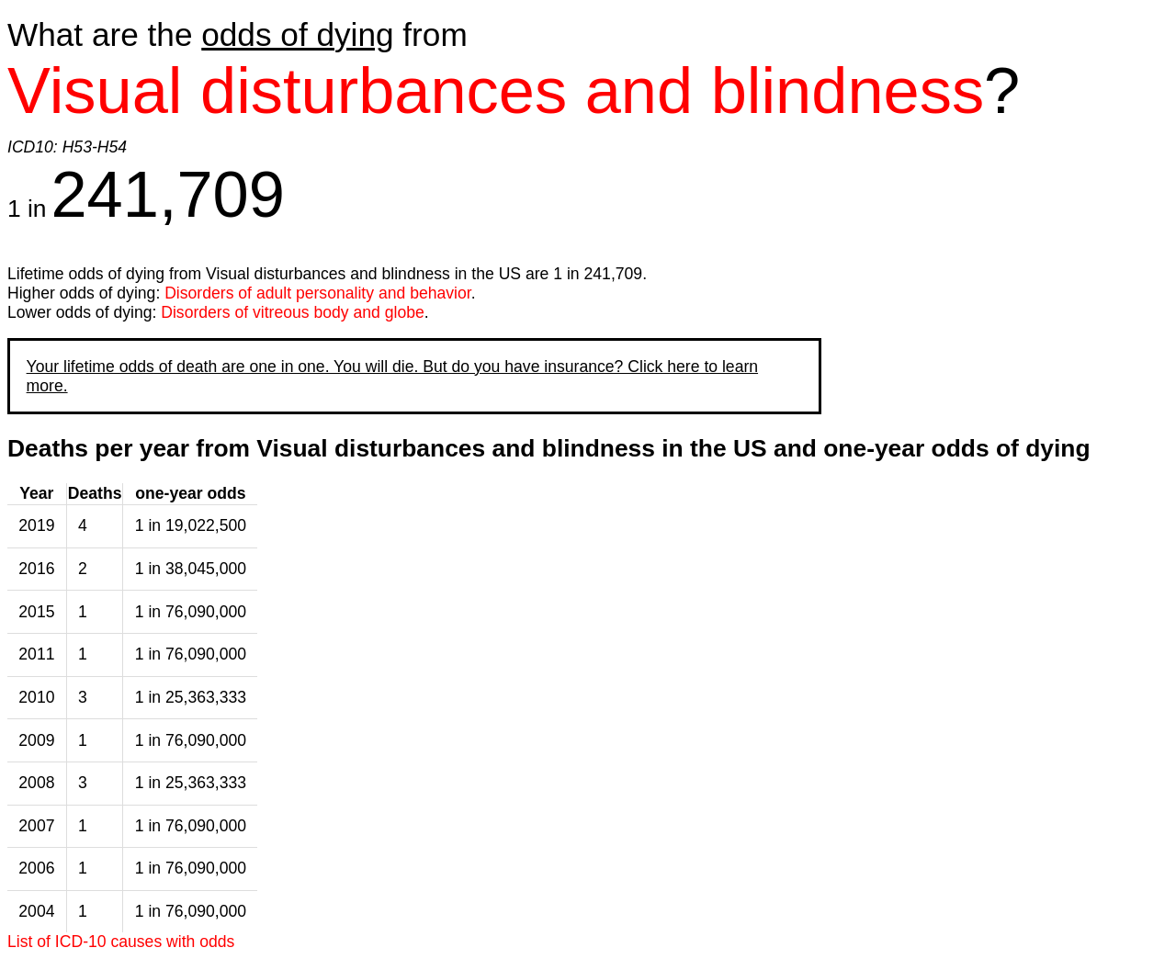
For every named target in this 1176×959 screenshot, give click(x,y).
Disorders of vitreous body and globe (292, 312)
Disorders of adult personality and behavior (317, 293)
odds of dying (297, 34)
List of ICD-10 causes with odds (120, 941)
